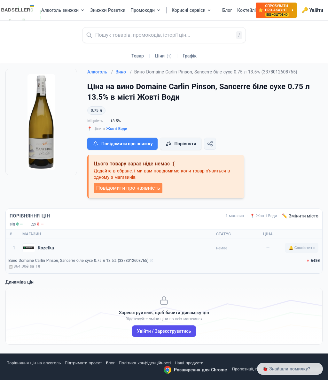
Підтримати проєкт (83, 363)
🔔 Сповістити (302, 248)
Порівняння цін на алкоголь (33, 363)
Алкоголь (100, 71)
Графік (190, 55)
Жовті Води (116, 128)
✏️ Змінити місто (300, 215)
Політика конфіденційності (145, 363)
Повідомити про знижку (122, 144)
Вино (123, 71)
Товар (137, 55)
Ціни (163, 55)
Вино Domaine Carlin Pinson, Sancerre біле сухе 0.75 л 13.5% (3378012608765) (78, 260)
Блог (110, 363)
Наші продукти (189, 363)
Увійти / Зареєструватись (164, 331)
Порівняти (180, 144)
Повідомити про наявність (128, 188)
